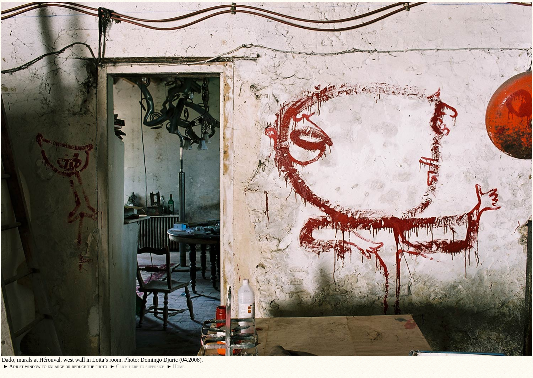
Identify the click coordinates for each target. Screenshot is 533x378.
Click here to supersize (140, 366)
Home (179, 366)
